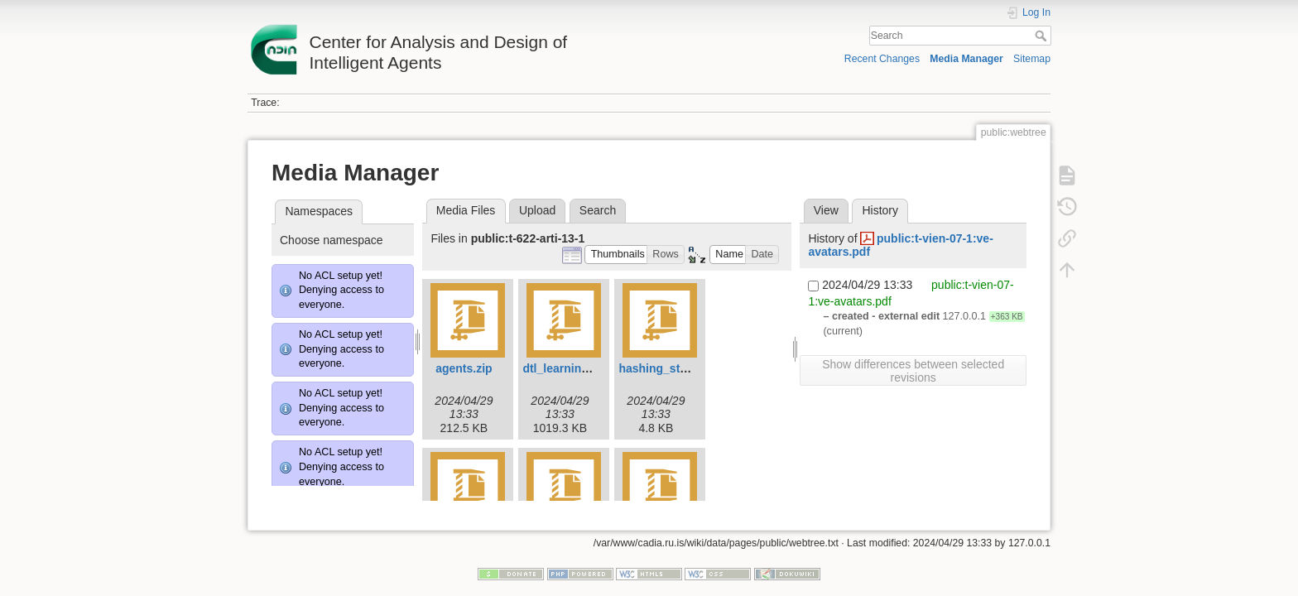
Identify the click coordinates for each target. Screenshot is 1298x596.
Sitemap (1031, 59)
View (826, 210)
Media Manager (966, 59)
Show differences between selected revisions (913, 371)
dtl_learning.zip (565, 368)
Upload (537, 210)
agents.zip (463, 368)
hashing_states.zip (670, 368)
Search (1042, 35)
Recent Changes (882, 59)
